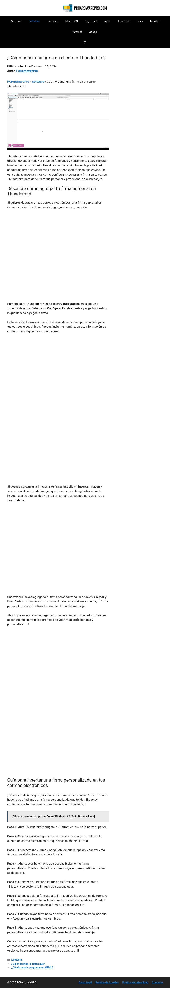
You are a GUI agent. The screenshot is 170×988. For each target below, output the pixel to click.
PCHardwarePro (18, 81)
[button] (85, 42)
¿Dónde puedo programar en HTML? (32, 967)
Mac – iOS (71, 21)
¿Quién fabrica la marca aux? (28, 963)
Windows (16, 21)
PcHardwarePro (27, 71)
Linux (140, 21)
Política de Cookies (107, 982)
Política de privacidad (135, 982)
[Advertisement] (58, 239)
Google (93, 32)
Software (34, 21)
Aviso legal (85, 982)
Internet (77, 32)
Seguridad (91, 21)
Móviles (154, 21)
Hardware (52, 21)
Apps (107, 21)
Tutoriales (123, 21)
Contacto (157, 982)
